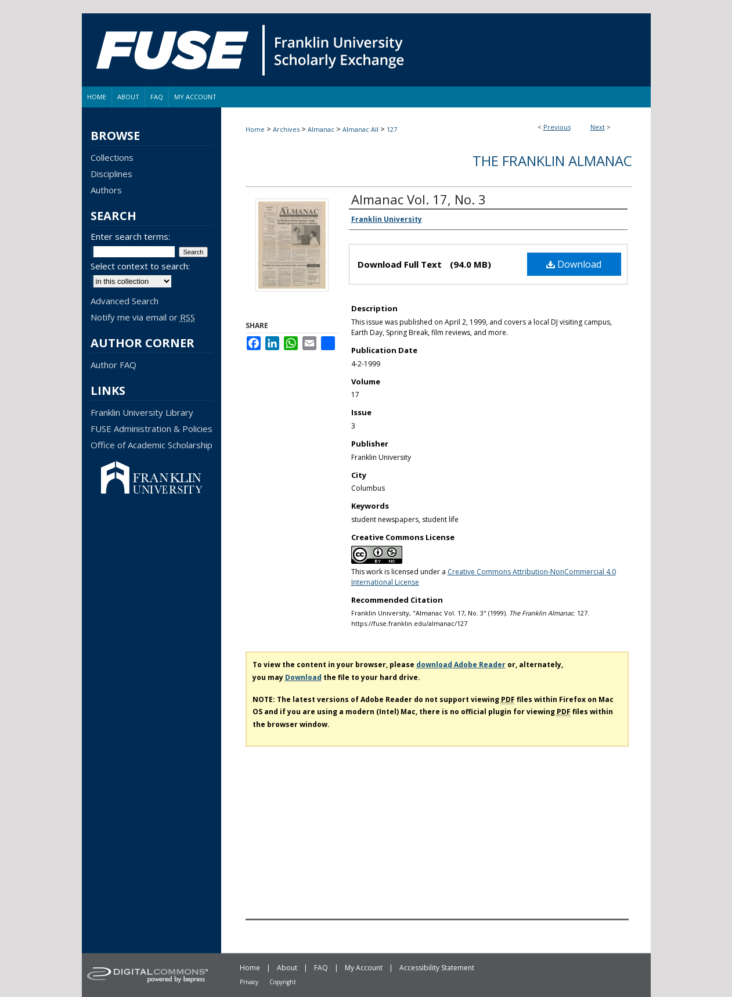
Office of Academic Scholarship (151, 445)
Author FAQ (113, 364)
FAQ (321, 968)
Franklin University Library (142, 412)
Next (597, 127)
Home (255, 129)
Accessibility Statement (436, 968)
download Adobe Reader (461, 665)
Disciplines (111, 173)
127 (392, 129)
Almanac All (360, 129)
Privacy (249, 982)
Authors (106, 190)
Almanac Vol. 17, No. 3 (418, 199)
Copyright (282, 982)
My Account (364, 968)
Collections (112, 157)
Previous (557, 127)
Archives (286, 129)
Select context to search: (140, 266)
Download (573, 264)
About (287, 968)
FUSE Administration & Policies (151, 428)
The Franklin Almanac (552, 160)
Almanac (321, 129)
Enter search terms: (130, 236)
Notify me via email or (143, 317)
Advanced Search (124, 301)
